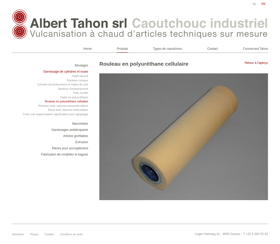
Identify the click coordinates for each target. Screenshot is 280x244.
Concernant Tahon (255, 49)
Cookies (49, 234)
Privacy (34, 234)
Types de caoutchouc (167, 49)
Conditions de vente (71, 234)
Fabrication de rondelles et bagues (64, 154)
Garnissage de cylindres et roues (65, 71)
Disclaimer (18, 234)
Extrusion (81, 142)
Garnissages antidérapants (69, 130)
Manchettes (80, 123)
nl (254, 4)
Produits (122, 49)
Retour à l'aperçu (256, 63)
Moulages (81, 65)
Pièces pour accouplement (70, 148)
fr (264, 4)
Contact (212, 49)
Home (87, 49)
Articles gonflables (75, 136)
